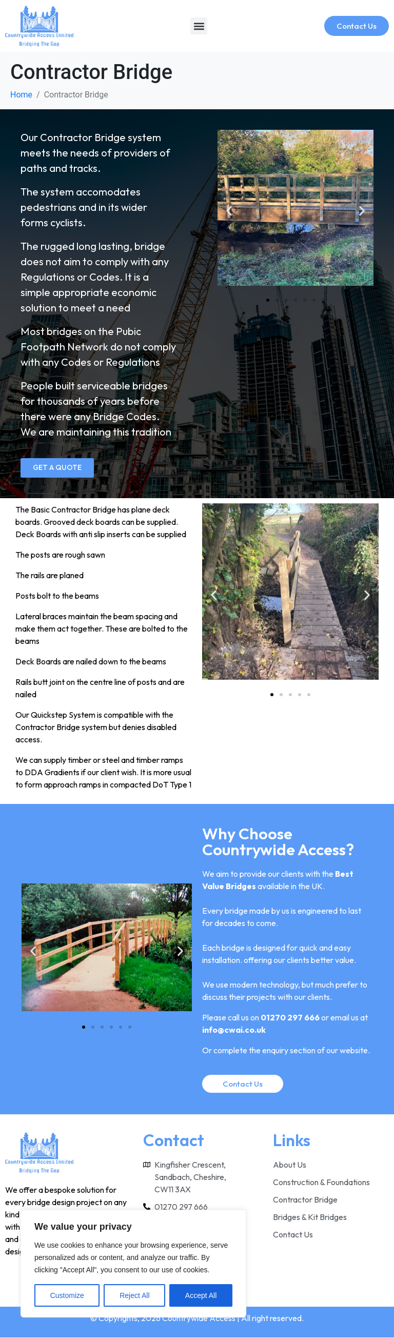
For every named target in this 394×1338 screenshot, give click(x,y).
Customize (67, 1295)
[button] (198, 25)
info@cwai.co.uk (234, 1030)
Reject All (134, 1295)
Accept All (200, 1295)
